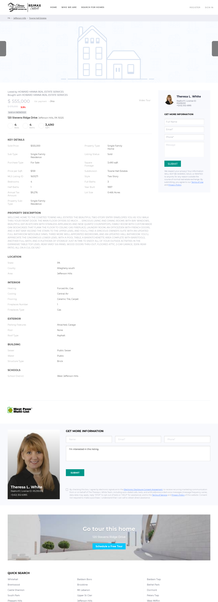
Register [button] (195, 7)
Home (53, 7)
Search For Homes (92, 7)
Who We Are (69, 7)
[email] (184, 129)
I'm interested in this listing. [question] (138, 453)
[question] (184, 149)
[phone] (184, 137)
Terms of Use (197, 182)
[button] (24, 7)
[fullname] (184, 122)
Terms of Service (159, 495)
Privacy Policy (174, 185)
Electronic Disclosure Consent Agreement (143, 489)
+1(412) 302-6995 (184, 105)
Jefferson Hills (19, 18)
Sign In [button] (209, 7)
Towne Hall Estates (37, 18)
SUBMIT (75, 472)
